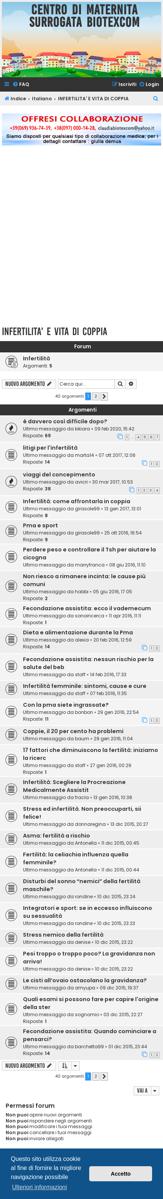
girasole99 (87, 508)
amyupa (85, 988)
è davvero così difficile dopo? (65, 421)
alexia (82, 640)
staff (80, 674)
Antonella (86, 843)
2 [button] (95, 396)
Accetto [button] (121, 1174)
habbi (81, 591)
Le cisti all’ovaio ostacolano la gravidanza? (85, 980)
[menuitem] (20, 85)
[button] (104, 396)
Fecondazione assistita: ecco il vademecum (87, 608)
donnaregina (90, 824)
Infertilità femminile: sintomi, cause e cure (84, 686)
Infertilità (36, 358)
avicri (81, 482)
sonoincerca (89, 616)
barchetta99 (89, 1046)
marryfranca (90, 565)
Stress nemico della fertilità (63, 935)
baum (82, 738)
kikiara (82, 429)
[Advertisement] (81, 240)
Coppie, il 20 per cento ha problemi (73, 731)
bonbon (84, 712)
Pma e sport (40, 525)
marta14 (84, 455)
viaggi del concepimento (59, 474)
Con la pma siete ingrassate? (66, 705)
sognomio (87, 1014)
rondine (84, 896)
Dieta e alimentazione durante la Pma (78, 632)
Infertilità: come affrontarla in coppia (76, 501)
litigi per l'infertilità (50, 448)
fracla (82, 797)
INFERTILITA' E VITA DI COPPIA (54, 331)
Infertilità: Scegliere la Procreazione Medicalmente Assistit (74, 786)
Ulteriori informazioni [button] (39, 1187)
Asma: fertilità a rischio (56, 835)
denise (82, 942)
